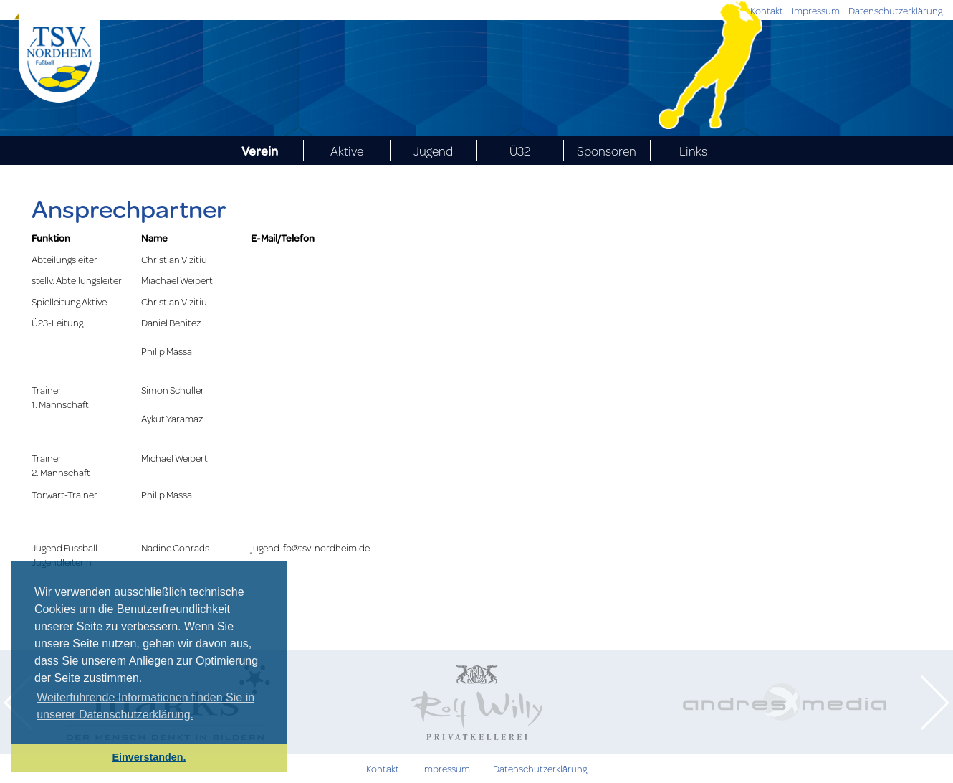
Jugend (433, 150)
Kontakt (766, 11)
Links (693, 150)
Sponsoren (606, 150)
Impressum (816, 11)
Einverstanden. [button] (149, 757)
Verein (259, 150)
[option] (476, 702)
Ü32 (519, 150)
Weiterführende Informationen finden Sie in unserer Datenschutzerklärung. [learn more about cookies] (145, 706)
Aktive (346, 150)
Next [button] (935, 702)
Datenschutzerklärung (895, 11)
